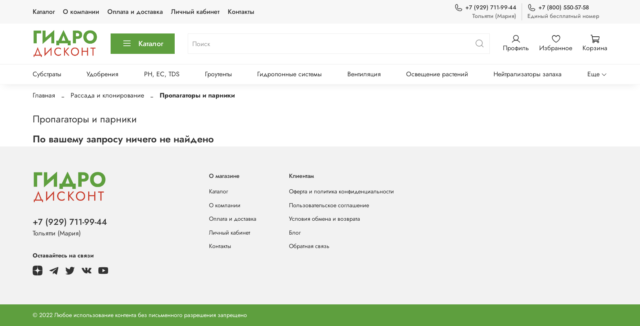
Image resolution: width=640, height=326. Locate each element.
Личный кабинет (195, 11)
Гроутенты (218, 74)
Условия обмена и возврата (324, 219)
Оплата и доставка (135, 11)
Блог (295, 232)
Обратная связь (309, 246)
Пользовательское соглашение (329, 205)
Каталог (44, 11)
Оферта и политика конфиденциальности (341, 191)
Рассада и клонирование (107, 95)
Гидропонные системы (289, 74)
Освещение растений (437, 74)
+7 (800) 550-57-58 (558, 7)
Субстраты (47, 74)
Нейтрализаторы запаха (527, 74)
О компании (81, 11)
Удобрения (102, 74)
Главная (44, 95)
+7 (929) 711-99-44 (485, 7)
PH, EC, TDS (162, 74)
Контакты (241, 11)
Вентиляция (364, 74)
